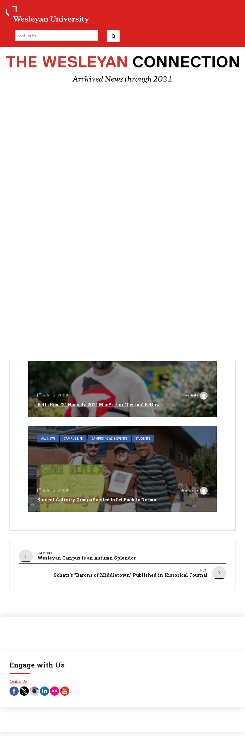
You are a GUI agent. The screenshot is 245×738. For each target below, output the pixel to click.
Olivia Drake (194, 396)
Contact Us (18, 679)
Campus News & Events (109, 439)
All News (48, 439)
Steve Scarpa (194, 491)
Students (143, 439)
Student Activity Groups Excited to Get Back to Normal (97, 500)
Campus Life (73, 439)
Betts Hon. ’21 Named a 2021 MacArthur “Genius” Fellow (98, 404)
